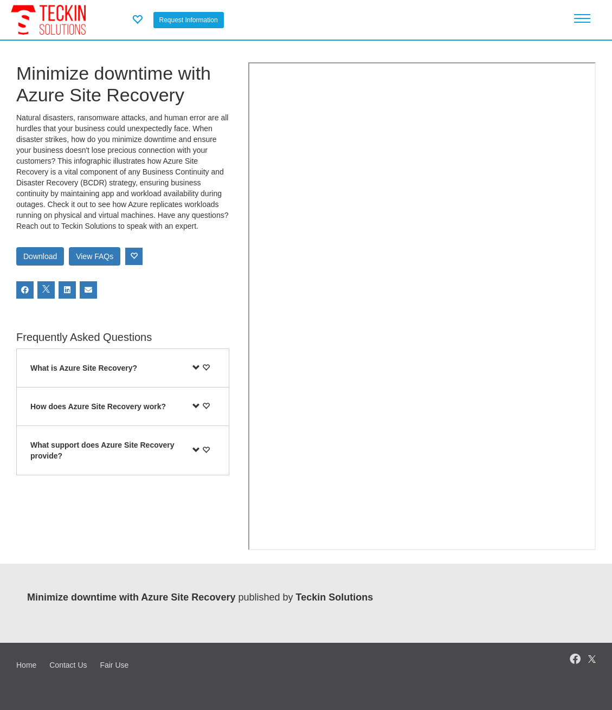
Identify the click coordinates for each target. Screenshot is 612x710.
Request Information (188, 20)
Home (26, 665)
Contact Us (68, 665)
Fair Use (114, 665)
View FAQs (94, 256)
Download (40, 256)
